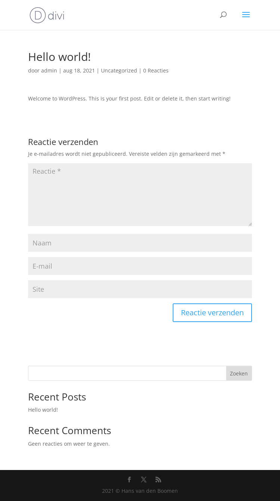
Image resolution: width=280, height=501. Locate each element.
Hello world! (43, 409)
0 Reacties (156, 70)
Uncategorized (119, 70)
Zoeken (239, 373)
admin (49, 70)
